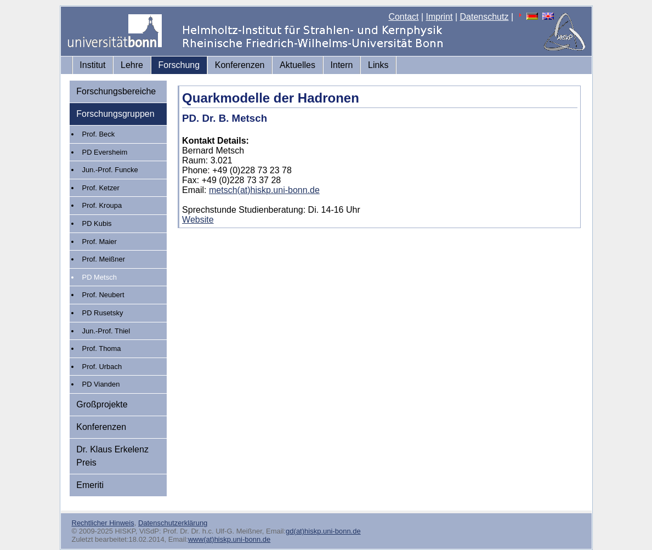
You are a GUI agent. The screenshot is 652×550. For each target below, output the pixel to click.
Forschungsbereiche (116, 91)
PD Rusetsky (102, 313)
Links (378, 65)
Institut (92, 65)
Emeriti (90, 485)
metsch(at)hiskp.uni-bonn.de (264, 190)
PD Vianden (101, 384)
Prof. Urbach (102, 366)
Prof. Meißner (103, 259)
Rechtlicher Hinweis (103, 523)
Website (198, 219)
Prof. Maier (99, 241)
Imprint (439, 16)
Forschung (179, 65)
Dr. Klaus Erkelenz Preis (112, 456)
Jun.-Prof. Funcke (110, 170)
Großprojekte (101, 404)
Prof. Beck (98, 134)
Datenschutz (484, 16)
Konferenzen (240, 65)
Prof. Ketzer (101, 188)
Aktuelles (297, 65)
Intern (342, 65)
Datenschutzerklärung (172, 523)
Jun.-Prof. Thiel (106, 331)
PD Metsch (99, 277)
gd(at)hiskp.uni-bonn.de (323, 531)
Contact (403, 16)
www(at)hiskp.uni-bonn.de (229, 539)
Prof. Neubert (103, 295)
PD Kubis (97, 223)
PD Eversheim (105, 152)
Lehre (132, 65)
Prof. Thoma (101, 348)
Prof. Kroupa (102, 205)
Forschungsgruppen (115, 113)
